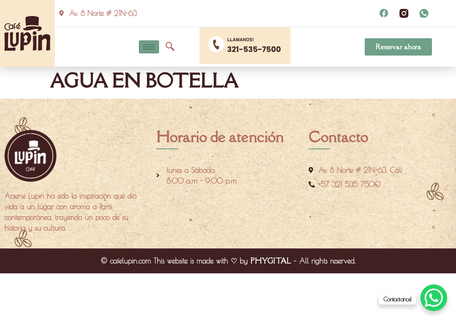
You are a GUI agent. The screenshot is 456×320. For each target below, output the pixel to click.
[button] (398, 47)
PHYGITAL (270, 261)
